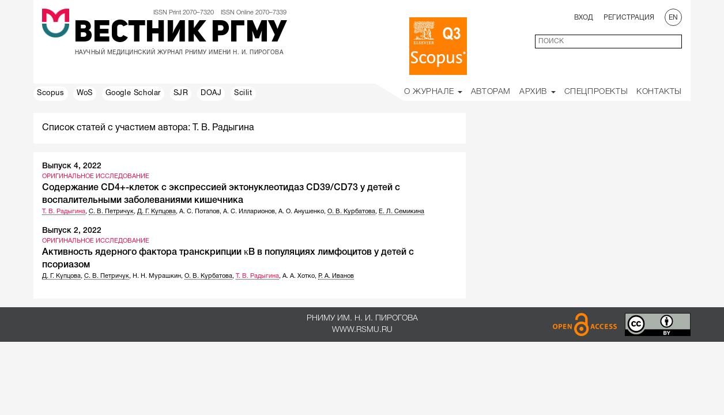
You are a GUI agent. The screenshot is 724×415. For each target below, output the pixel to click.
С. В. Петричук (111, 211)
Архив (537, 92)
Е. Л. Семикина (401, 211)
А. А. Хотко (298, 276)
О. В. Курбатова (351, 211)
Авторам (491, 92)
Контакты (659, 92)
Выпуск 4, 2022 (71, 166)
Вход (583, 17)
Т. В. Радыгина (63, 211)
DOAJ (211, 93)
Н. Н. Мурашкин (157, 276)
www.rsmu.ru (362, 330)
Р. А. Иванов (336, 276)
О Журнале (433, 92)
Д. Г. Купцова (156, 211)
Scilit (243, 93)
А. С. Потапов (199, 211)
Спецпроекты (596, 92)
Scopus (51, 93)
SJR (181, 93)
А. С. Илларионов (249, 211)
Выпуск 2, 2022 (71, 231)
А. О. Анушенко (301, 211)
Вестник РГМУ (180, 34)
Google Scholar (133, 93)
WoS (85, 93)
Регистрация (629, 17)
